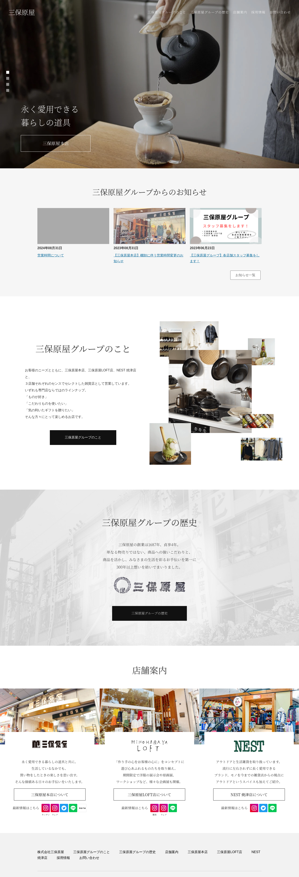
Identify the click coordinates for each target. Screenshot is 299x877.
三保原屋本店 (56, 143)
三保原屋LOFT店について (149, 794)
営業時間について (50, 255)
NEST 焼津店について (248, 794)
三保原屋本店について (50, 794)
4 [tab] (7, 90)
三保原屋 (21, 12)
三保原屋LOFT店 (229, 852)
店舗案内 (240, 12)
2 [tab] (7, 78)
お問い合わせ (280, 12)
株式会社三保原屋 (50, 852)
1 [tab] (7, 72)
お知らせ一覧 (245, 275)
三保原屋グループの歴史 (209, 12)
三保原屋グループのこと (166, 12)
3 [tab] (7, 84)
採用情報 (258, 12)
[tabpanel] (149, 84)
